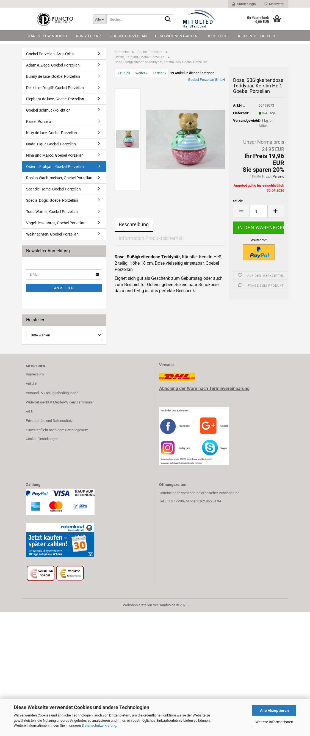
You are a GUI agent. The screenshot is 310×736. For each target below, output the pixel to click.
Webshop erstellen (137, 605)
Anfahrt (31, 383)
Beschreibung (134, 224)
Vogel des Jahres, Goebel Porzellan (55, 223)
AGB (29, 411)
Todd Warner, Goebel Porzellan (52, 211)
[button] (241, 211)
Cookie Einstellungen (42, 439)
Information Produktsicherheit (151, 238)
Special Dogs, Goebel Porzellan (52, 200)
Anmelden (64, 288)
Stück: (238, 201)
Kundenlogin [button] (244, 4)
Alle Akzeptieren (274, 710)
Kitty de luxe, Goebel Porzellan (51, 133)
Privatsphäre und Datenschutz (49, 421)
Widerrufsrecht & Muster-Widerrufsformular (60, 402)
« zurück (123, 73)
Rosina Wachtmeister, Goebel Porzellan (59, 178)
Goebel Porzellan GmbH (206, 80)
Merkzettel (274, 4)
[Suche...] (99, 19)
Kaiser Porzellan (40, 121)
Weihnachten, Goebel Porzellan (52, 234)
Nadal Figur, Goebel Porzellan (51, 144)
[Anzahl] (259, 211)
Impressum (35, 374)
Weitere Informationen (274, 722)
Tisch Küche (218, 36)
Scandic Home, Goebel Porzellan (53, 189)
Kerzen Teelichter (256, 36)
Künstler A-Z (88, 36)
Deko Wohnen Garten (176, 36)
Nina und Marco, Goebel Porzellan (55, 155)
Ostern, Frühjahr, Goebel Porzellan (55, 166)
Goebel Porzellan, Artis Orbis (50, 54)
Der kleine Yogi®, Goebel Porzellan (55, 87)
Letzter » (159, 73)
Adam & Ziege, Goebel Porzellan (53, 65)
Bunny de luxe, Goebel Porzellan (53, 76)
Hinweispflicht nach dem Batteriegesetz (57, 430)
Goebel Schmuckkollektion (48, 110)
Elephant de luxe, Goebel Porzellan (55, 99)
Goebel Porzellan (128, 36)
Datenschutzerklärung (99, 725)
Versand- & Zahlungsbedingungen (52, 393)
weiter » (141, 73)
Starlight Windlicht (47, 36)
